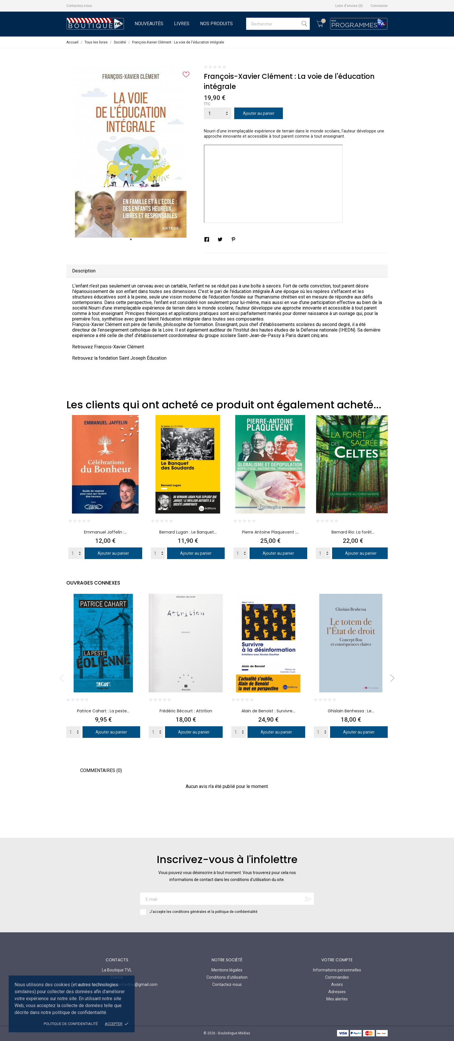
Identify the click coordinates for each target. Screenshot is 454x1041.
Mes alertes (337, 999)
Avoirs (337, 984)
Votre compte (337, 960)
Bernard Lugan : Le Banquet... (188, 532)
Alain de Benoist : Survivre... (268, 711)
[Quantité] (217, 113)
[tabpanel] (130, 152)
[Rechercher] (278, 24)
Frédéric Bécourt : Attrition (186, 711)
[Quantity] (75, 553)
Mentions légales (226, 970)
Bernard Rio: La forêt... (353, 532)
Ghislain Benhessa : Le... (351, 711)
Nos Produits (216, 23)
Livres (181, 23)
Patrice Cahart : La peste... (103, 711)
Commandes (337, 977)
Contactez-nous (79, 6)
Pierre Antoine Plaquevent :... (270, 532)
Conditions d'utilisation (227, 977)
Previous (63, 678)
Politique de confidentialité (71, 1024)
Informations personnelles (337, 970)
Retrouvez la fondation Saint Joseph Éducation (119, 358)
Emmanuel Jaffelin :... (105, 532)
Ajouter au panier (258, 113)
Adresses (337, 991)
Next (390, 678)
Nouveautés (149, 23)
